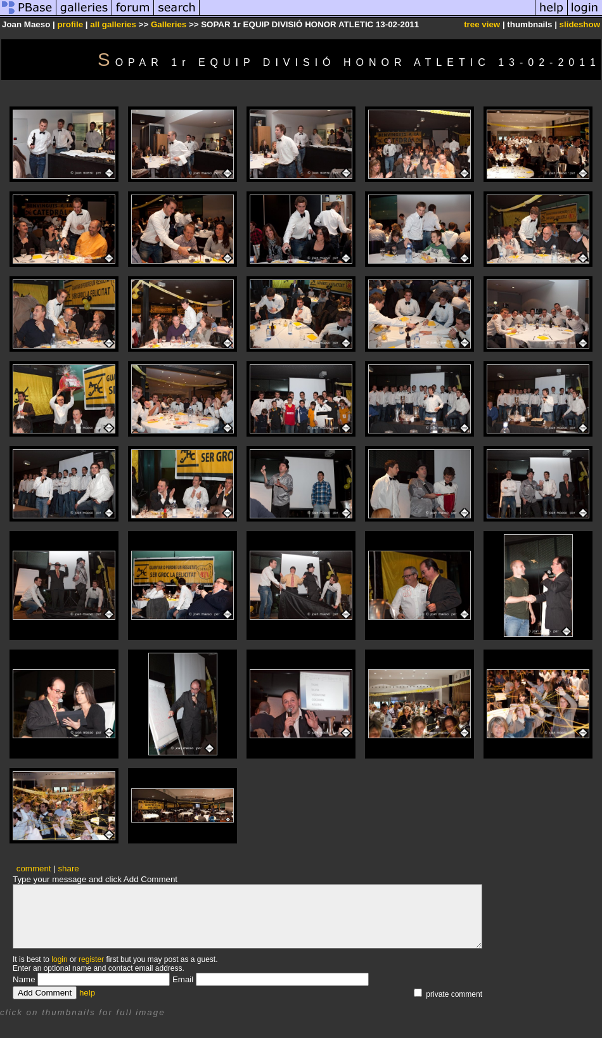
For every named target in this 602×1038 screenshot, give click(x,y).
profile (70, 24)
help (87, 992)
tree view (482, 24)
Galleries (168, 24)
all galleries (113, 24)
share (68, 868)
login (59, 959)
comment (33, 868)
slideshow (580, 24)
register (91, 959)
